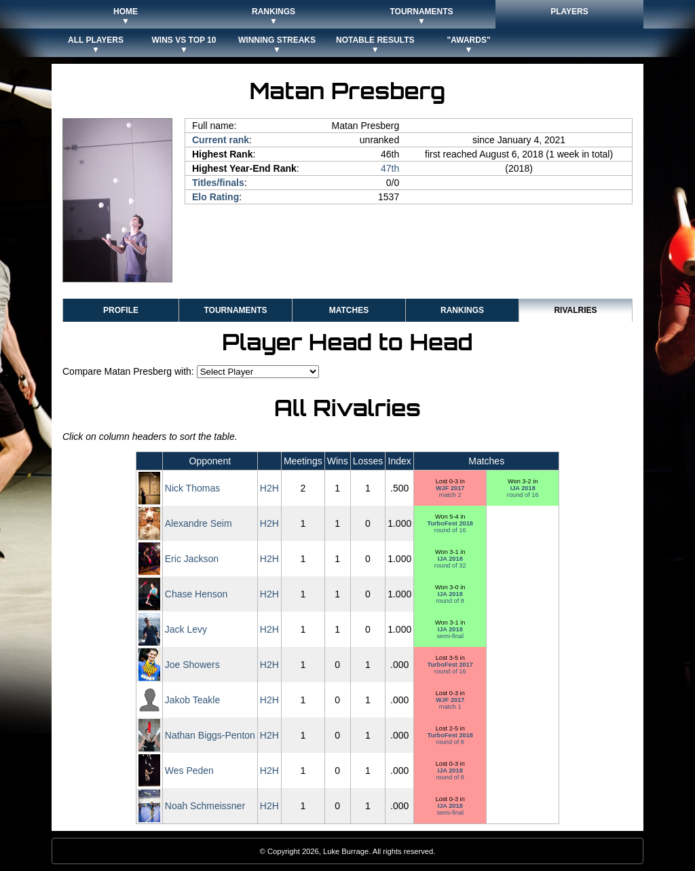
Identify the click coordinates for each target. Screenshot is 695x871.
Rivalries (575, 310)
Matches (349, 310)
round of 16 (523, 491)
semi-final (450, 633)
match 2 (450, 491)
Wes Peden (189, 770)
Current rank (220, 139)
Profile (120, 310)
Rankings (462, 310)
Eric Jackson (192, 558)
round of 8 (450, 597)
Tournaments (235, 310)
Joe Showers (192, 664)
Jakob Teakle (192, 699)
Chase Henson (196, 594)
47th (390, 168)
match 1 (450, 703)
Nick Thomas (192, 488)
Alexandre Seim (198, 523)
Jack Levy (186, 629)
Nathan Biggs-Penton (210, 735)
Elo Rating (215, 196)
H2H (269, 488)
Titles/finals (218, 182)
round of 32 (450, 562)
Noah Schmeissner (205, 805)
